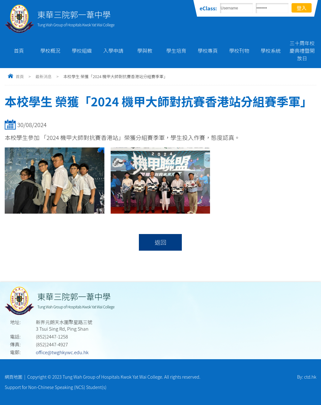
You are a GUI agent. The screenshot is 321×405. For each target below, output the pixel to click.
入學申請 (113, 50)
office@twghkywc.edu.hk (62, 352)
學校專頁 (208, 50)
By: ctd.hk (306, 377)
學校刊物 (239, 50)
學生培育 (176, 50)
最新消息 (43, 76)
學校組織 (82, 50)
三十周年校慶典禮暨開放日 (302, 50)
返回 (160, 242)
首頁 (19, 50)
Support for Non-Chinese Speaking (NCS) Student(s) (56, 387)
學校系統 (270, 50)
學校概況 (50, 50)
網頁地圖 (13, 377)
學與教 (144, 50)
